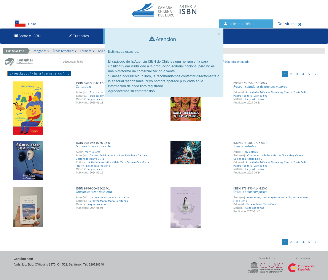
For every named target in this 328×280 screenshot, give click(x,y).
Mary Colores (92, 151)
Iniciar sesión (240, 24)
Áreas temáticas (65, 51)
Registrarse (287, 24)
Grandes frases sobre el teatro (96, 146)
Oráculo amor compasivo (250, 192)
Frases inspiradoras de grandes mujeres (260, 86)
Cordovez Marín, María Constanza (109, 197)
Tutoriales (79, 36)
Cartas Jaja (83, 86)
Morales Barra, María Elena (261, 204)
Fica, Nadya (96, 92)
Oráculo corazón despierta (94, 192)
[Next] (315, 74)
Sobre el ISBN (27, 36)
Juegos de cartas (96, 99)
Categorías (40, 51)
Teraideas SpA (96, 95)
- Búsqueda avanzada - (236, 62)
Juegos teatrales (244, 146)
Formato (87, 51)
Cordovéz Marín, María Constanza (108, 200)
